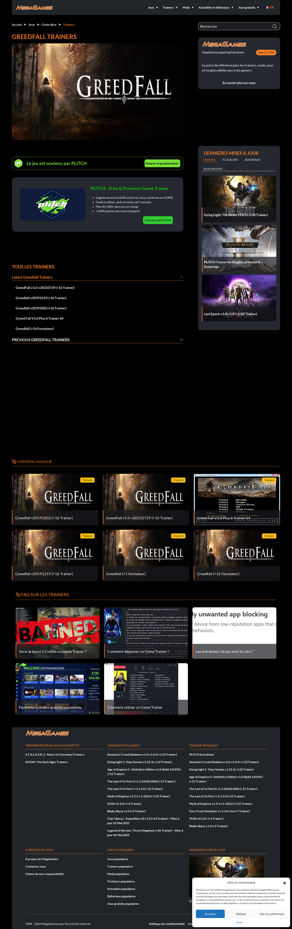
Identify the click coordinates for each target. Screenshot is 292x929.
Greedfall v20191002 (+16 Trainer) (41, 308)
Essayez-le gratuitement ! (162, 163)
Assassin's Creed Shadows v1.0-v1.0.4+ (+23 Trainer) (142, 754)
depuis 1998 (266, 52)
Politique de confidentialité (167, 923)
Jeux (31, 24)
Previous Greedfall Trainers (41, 339)
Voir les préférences (272, 914)
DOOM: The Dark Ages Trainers (46, 762)
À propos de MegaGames (41, 859)
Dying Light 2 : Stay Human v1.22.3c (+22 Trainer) (139, 762)
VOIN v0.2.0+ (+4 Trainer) (124, 803)
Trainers (68, 24)
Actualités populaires (121, 888)
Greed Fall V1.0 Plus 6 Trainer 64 (39, 318)
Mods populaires (118, 874)
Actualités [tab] (230, 159)
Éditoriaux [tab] (252, 159)
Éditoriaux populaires (121, 896)
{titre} (239, 922)
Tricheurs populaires (121, 881)
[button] (284, 882)
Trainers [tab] (209, 159)
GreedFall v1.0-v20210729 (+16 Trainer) (45, 288)
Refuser (241, 914)
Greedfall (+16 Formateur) (35, 328)
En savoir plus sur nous (239, 83)
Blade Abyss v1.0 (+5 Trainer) (126, 811)
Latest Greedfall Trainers (32, 277)
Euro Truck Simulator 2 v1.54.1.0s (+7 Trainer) (219, 811)
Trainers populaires (120, 866)
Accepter (210, 914)
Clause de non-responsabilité (44, 874)
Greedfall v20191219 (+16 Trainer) (41, 298)
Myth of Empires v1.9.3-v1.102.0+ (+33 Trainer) (138, 796)
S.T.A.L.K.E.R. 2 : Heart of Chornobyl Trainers (55, 754)
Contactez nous (35, 866)
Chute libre (49, 24)
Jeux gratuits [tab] (212, 168)
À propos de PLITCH (158, 220)
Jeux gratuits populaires (123, 903)
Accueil (17, 24)
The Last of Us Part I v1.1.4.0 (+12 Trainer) (135, 788)
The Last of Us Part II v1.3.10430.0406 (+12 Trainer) (141, 781)
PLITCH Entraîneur (201, 754)
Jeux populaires (117, 859)
